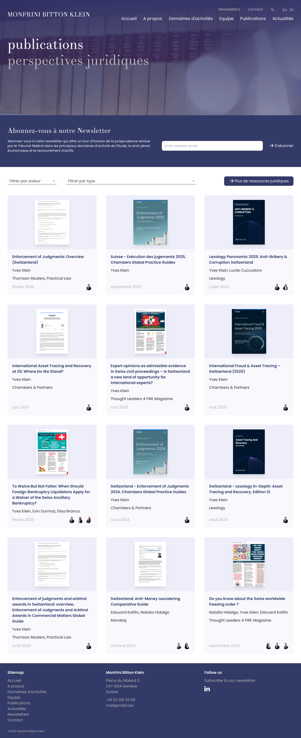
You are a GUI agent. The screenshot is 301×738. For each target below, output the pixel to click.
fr (291, 10)
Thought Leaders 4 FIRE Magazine (240, 620)
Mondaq (119, 620)
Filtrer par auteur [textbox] (25, 181)
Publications (253, 19)
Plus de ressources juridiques (259, 181)
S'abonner (281, 146)
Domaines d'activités (191, 19)
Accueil (129, 19)
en (284, 10)
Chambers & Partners (32, 387)
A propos (152, 19)
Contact (255, 9)
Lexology (217, 278)
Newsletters (229, 9)
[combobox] (32, 181)
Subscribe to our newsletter (230, 680)
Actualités (283, 19)
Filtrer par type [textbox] (81, 181)
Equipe (226, 19)
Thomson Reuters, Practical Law (41, 637)
